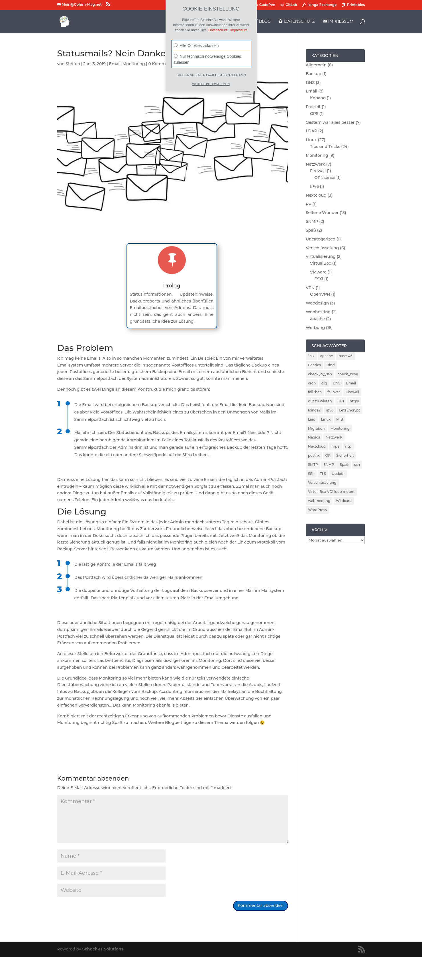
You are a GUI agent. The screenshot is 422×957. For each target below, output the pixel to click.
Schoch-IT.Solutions (102, 949)
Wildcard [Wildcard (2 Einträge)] (344, 501)
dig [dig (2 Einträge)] (324, 383)
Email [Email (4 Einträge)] (351, 383)
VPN (310, 287)
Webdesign (317, 303)
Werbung (315, 327)
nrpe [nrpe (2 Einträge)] (335, 446)
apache (317, 318)
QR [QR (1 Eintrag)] (328, 455)
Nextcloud (316, 195)
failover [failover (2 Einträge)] (333, 392)
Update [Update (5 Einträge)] (338, 474)
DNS (310, 82)
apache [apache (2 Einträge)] (326, 356)
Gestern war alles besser (330, 122)
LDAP (311, 130)
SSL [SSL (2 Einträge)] (311, 474)
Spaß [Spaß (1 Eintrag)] (344, 464)
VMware (318, 272)
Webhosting (318, 311)
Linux (311, 139)
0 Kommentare (163, 63)
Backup (313, 73)
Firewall (318, 170)
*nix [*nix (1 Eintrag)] (311, 356)
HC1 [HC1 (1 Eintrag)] (341, 401)
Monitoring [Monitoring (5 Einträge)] (340, 428)
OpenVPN (320, 294)
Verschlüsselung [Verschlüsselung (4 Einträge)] (322, 482)
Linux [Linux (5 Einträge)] (326, 419)
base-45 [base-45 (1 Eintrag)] (345, 356)
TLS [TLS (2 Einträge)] (323, 474)
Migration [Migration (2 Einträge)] (316, 428)
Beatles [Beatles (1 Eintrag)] (314, 365)
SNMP (312, 221)
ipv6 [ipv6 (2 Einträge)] (330, 410)
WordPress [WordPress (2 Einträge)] (317, 510)
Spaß (311, 230)
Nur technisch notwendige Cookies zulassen (207, 59)
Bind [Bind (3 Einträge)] (331, 365)
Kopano (318, 97)
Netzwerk (315, 164)
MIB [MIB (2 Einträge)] (339, 419)
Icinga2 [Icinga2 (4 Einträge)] (314, 410)
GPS (314, 113)
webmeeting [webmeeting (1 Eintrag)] (319, 501)
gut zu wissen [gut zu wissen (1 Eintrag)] (320, 401)
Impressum (238, 30)
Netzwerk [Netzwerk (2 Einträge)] (334, 437)
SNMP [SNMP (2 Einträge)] (328, 464)
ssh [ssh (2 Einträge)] (357, 464)
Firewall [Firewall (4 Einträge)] (352, 392)
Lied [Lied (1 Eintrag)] (311, 419)
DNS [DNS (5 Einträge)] (337, 383)
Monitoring (134, 63)
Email (115, 63)
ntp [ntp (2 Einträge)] (348, 446)
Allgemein (316, 64)
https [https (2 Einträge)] (354, 401)
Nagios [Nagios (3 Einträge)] (314, 437)
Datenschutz (218, 30)
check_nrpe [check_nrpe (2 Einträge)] (348, 374)
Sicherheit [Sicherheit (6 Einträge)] (345, 455)
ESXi (318, 278)
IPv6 (314, 186)
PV (308, 204)
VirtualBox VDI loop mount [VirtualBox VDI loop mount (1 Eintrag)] (331, 491)
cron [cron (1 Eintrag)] (312, 383)
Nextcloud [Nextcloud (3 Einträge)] (317, 446)
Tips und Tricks (325, 146)
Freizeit (313, 106)
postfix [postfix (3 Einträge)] (314, 455)
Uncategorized (320, 239)
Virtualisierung (321, 256)
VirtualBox (320, 263)
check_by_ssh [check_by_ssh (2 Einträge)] (320, 374)
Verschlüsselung (322, 247)
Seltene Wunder (322, 212)
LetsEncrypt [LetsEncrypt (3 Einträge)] (349, 410)
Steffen (73, 63)
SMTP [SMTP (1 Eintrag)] (313, 464)
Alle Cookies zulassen (196, 45)
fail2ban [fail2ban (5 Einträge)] (315, 392)
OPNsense (324, 177)
